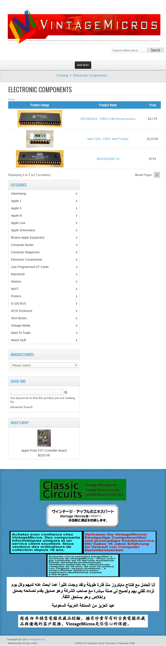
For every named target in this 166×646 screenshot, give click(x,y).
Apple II (18, 208)
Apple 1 (18, 201)
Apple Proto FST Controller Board (44, 450)
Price (11, 99)
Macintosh (20, 274)
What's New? (20, 422)
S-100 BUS (21, 303)
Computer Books (25, 245)
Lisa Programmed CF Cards (32, 267)
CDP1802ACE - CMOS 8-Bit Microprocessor (108, 119)
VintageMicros (36, 639)
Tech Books (22, 318)
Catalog (62, 75)
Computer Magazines (28, 252)
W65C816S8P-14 (108, 159)
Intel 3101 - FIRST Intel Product (107, 139)
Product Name (108, 104)
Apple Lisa (21, 223)
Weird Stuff (20, 340)
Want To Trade (20, 333)
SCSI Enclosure (24, 311)
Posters (18, 296)
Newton (16, 281)
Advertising (20, 193)
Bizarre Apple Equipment (30, 237)
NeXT (15, 289)
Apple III (19, 215)
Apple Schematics (25, 230)
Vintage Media (23, 325)
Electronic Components (90, 75)
